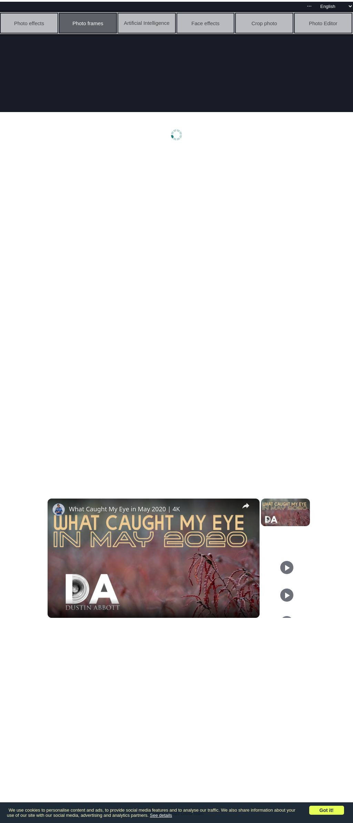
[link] (58, 509)
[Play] (287, 567)
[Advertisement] (178, 206)
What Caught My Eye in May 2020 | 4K (124, 509)
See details (161, 815)
